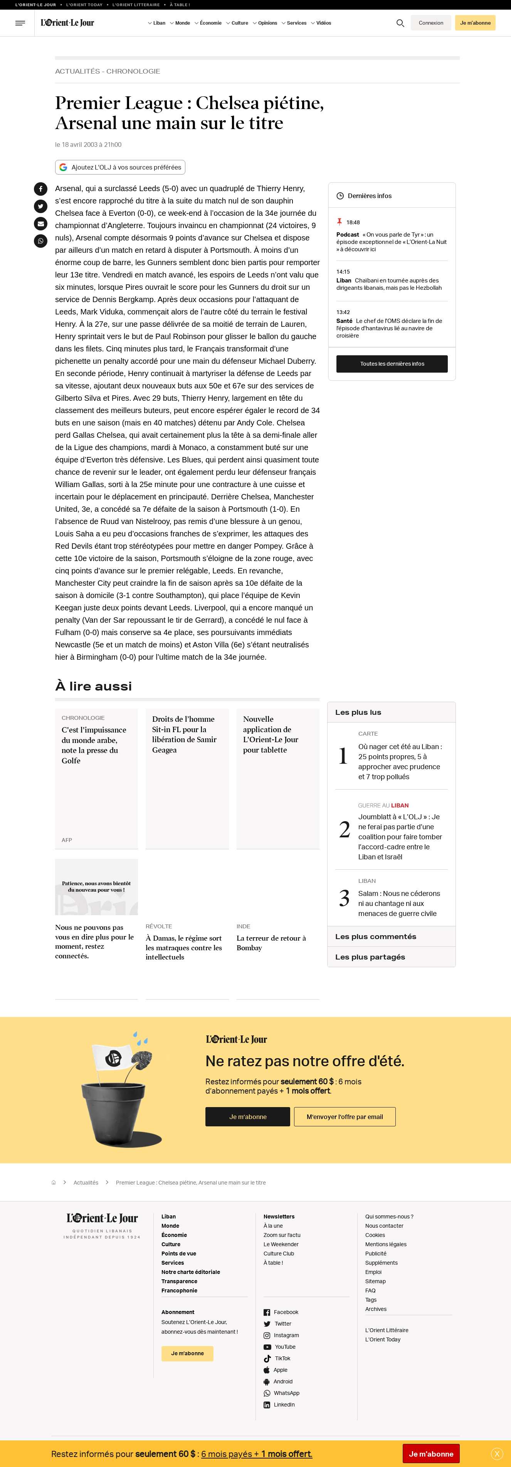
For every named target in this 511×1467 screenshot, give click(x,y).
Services (296, 23)
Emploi (373, 1272)
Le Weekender (281, 1244)
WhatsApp (286, 1393)
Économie (211, 23)
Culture (240, 23)
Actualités (77, 71)
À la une (273, 1225)
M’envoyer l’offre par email (345, 1117)
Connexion (431, 23)
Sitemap (375, 1281)
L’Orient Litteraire (136, 4)
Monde (182, 23)
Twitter (283, 1323)
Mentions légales (386, 1244)
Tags (371, 1299)
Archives (376, 1309)
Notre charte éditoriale (190, 1272)
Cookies (375, 1235)
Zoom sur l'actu (282, 1235)
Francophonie (179, 1290)
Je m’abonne (475, 23)
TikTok (282, 1358)
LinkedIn (284, 1404)
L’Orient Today (382, 1339)
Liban (159, 23)
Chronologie (133, 71)
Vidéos (323, 23)
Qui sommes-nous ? (389, 1216)
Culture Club (279, 1253)
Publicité (376, 1253)
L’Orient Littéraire (386, 1330)
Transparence (179, 1281)
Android (283, 1381)
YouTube (285, 1346)
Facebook (286, 1312)
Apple (280, 1369)
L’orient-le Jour (35, 4)
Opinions (267, 23)
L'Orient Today (84, 4)
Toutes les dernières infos (392, 363)
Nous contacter (384, 1225)
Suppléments (381, 1262)
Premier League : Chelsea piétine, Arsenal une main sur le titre (191, 1182)
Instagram (286, 1335)
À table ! (180, 4)
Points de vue (178, 1253)
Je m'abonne (431, 1454)
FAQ (370, 1290)
